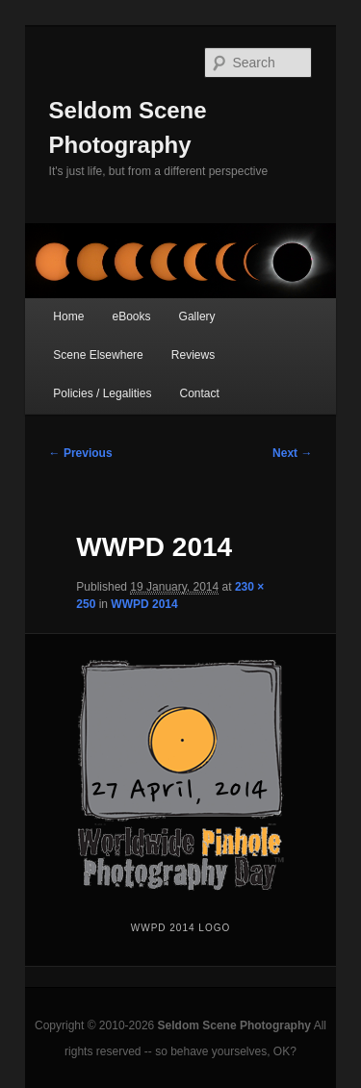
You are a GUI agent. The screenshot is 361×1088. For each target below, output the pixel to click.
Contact (199, 393)
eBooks (131, 316)
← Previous (81, 453)
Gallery (197, 316)
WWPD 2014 (144, 604)
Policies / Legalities (102, 393)
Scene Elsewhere (97, 355)
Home (68, 316)
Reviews (193, 355)
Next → (292, 453)
